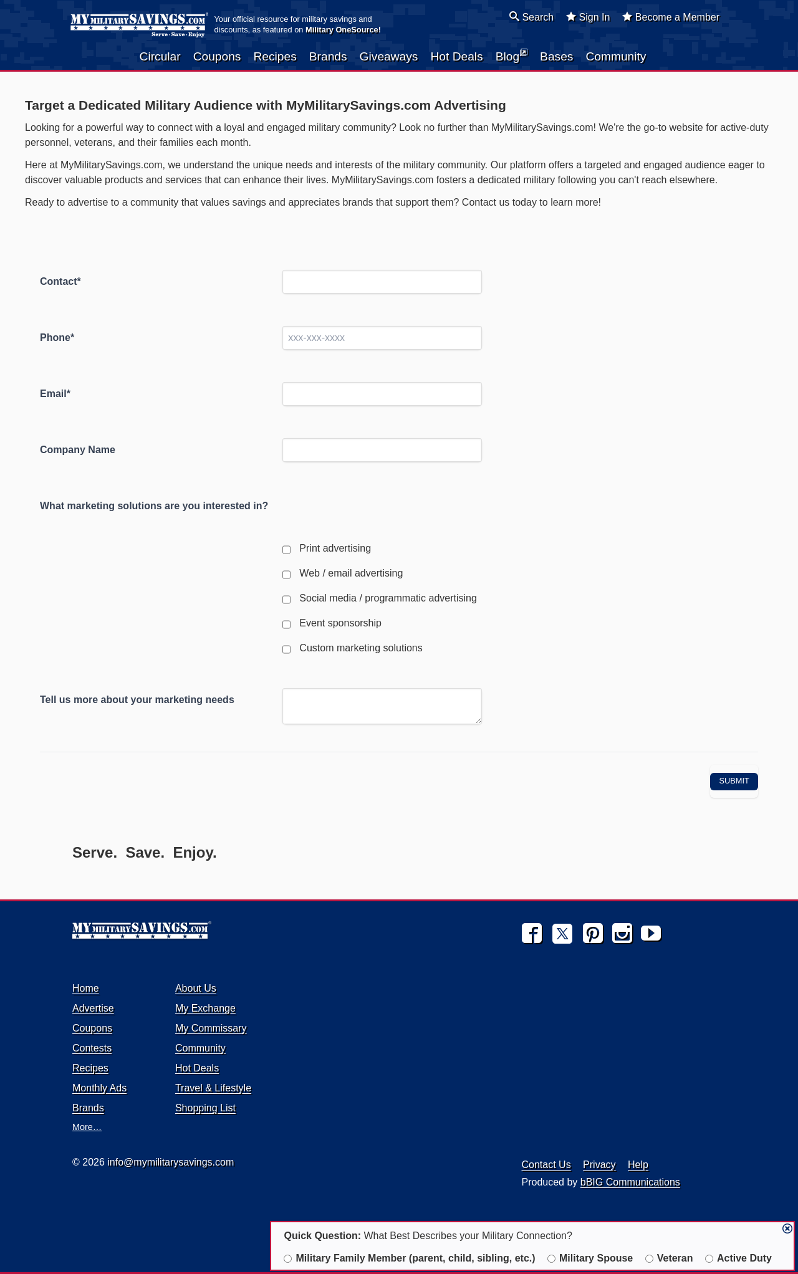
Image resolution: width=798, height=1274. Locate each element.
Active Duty (738, 1258)
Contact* (60, 281)
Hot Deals (456, 56)
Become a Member (670, 16)
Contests (92, 1048)
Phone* (57, 337)
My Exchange (205, 1008)
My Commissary (211, 1028)
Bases (556, 56)
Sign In (588, 16)
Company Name (77, 449)
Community (615, 56)
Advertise (93, 1008)
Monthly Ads (99, 1088)
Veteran (669, 1258)
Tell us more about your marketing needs (137, 699)
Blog (511, 55)
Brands (328, 56)
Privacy (599, 1164)
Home (85, 988)
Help (638, 1164)
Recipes (274, 56)
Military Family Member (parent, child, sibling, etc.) (409, 1258)
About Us (195, 988)
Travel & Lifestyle (213, 1088)
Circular (160, 56)
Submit (734, 780)
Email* (55, 393)
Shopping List (205, 1108)
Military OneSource (341, 29)
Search (531, 16)
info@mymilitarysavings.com (170, 1162)
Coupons (217, 56)
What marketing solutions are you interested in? (154, 506)
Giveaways (389, 56)
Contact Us (546, 1164)
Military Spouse (590, 1258)
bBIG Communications (630, 1182)
